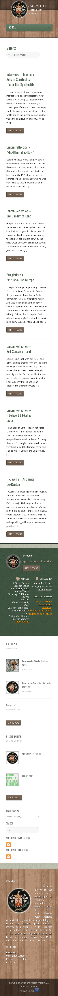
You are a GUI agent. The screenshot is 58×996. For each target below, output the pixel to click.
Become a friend (43, 601)
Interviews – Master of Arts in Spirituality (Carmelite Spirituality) (21, 79)
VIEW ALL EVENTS (14, 797)
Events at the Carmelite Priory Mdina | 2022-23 (36, 685)
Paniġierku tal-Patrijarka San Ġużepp (20, 277)
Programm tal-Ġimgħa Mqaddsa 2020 (35, 663)
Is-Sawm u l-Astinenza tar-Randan (20, 482)
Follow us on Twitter (41, 610)
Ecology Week (27, 775)
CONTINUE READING (15, 130)
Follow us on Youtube (40, 614)
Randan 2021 (11, 705)
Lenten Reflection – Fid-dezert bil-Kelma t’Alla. (18, 415)
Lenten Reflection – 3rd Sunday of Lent (18, 213)
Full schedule (21, 622)
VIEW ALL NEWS (13, 723)
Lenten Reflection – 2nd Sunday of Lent (18, 349)
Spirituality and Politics (31, 753)
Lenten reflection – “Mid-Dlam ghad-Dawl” (20, 150)
